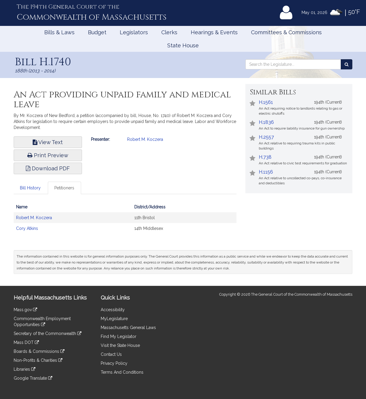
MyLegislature (114, 318)
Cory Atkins (27, 228)
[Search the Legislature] (346, 64)
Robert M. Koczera (145, 139)
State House (183, 45)
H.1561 (266, 102)
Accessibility (113, 309)
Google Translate (33, 378)
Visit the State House (120, 345)
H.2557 (266, 137)
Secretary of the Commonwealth (47, 333)
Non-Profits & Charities (38, 360)
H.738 (265, 157)
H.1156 (266, 172)
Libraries (24, 369)
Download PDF (48, 168)
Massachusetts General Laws (128, 327)
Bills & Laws (59, 32)
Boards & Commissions (39, 351)
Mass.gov (25, 309)
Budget (97, 32)
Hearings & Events (214, 32)
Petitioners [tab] (64, 188)
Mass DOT (26, 342)
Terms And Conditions (122, 372)
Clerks (169, 32)
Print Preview (47, 155)
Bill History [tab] (30, 188)
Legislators (134, 32)
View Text (48, 142)
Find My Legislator (118, 336)
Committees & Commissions (286, 32)
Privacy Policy (114, 363)
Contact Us (111, 354)
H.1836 (266, 122)
